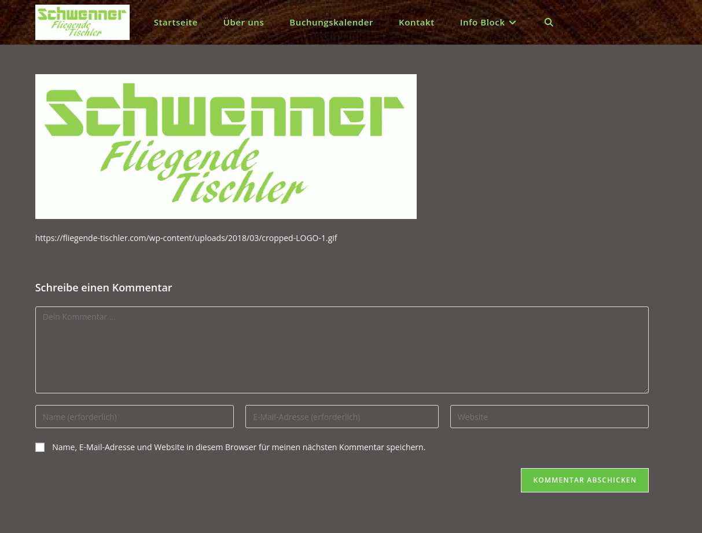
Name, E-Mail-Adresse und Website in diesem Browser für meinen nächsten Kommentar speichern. (238, 446)
